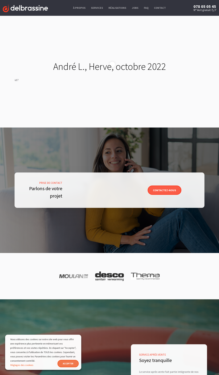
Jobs (135, 7)
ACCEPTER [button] (68, 363)
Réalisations (117, 7)
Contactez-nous (164, 190)
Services (97, 7)
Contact (160, 7)
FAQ (146, 7)
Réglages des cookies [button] (21, 365)
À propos (79, 7)
